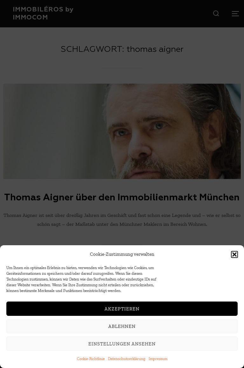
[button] (234, 255)
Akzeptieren (122, 309)
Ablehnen (122, 327)
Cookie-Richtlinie (91, 359)
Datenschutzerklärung (127, 359)
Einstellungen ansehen (122, 344)
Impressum (158, 359)
